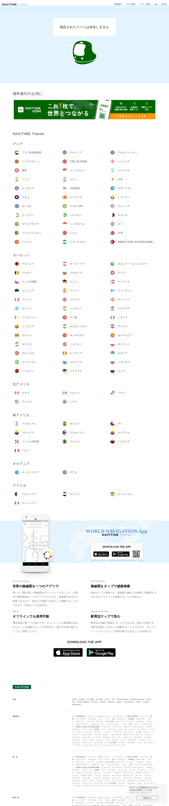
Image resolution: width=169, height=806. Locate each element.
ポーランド (76, 737)
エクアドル (98, 742)
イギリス (79, 732)
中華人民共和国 (132, 716)
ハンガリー (107, 732)
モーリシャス (108, 745)
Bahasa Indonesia (137, 699)
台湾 (130, 724)
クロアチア (118, 732)
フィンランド (142, 729)
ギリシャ (98, 732)
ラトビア (97, 735)
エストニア (123, 729)
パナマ (107, 740)
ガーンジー (88, 732)
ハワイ (123, 740)
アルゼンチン (132, 740)
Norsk (138, 702)
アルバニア (106, 727)
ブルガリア (76, 729)
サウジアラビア (81, 724)
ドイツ (103, 729)
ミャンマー (90, 721)
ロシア (84, 740)
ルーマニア (97, 737)
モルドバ (106, 735)
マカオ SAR (109, 721)
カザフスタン (141, 719)
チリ (149, 740)
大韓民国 (131, 719)
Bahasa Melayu (123, 699)
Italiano (119, 702)
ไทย (113, 699)
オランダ (138, 735)
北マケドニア (128, 735)
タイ (102, 724)
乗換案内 (118, 4)
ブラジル (121, 742)
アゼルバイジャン (104, 716)
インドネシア (81, 719)
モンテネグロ (116, 735)
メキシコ (99, 740)
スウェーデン (116, 737)
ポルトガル (86, 737)
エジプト (98, 745)
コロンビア (76, 742)
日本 (113, 719)
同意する (147, 798)
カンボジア (121, 719)
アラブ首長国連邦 (78, 716)
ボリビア (143, 740)
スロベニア (128, 737)
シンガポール (94, 724)
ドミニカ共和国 (110, 742)
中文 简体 (99, 699)
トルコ (124, 724)
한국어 (107, 699)
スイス (84, 729)
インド (100, 719)
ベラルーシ (148, 737)
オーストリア (117, 727)
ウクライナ (76, 740)
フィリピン (130, 721)
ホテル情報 (130, 4)
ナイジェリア (120, 745)
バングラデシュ (118, 716)
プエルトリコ (87, 742)
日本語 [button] (164, 4)
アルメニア (91, 716)
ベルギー (149, 727)
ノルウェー (148, 735)
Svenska (146, 702)
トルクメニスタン (113, 724)
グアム (78, 745)
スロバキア (138, 737)
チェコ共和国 (94, 729)
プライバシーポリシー (140, 793)
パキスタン (140, 721)
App (155, 4)
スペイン (132, 729)
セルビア (106, 737)
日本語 (74, 699)
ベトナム (137, 724)
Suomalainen (129, 702)
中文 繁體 (90, 699)
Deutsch (103, 702)
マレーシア (120, 721)
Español (111, 702)
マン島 (138, 732)
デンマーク (112, 729)
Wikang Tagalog (83, 702)
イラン (107, 719)
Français (94, 702)
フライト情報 (144, 4)
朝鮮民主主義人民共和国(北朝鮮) (88, 727)
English (82, 699)
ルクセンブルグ (86, 735)
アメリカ (115, 740)
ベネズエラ (131, 742)
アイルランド (129, 732)
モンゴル (99, 721)
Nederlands (76, 704)
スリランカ (80, 721)
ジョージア (144, 716)
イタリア (146, 732)
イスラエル (92, 719)
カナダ (91, 740)
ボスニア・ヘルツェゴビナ (134, 727)
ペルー (139, 742)
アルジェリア (88, 745)
